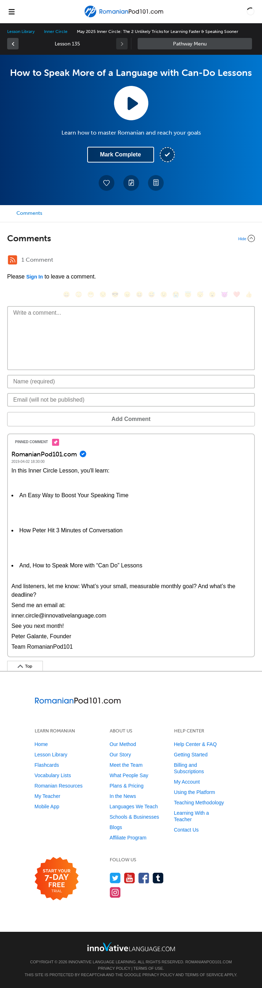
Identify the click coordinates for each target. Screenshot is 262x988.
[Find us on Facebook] (143, 877)
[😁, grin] (91, 294)
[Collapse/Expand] (131, 238)
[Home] (124, 17)
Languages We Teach (134, 806)
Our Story (120, 754)
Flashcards (47, 765)
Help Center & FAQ (195, 744)
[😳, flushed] (79, 294)
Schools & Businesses (134, 817)
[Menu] (11, 11)
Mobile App (47, 806)
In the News (123, 796)
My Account (187, 782)
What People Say (129, 775)
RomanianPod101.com (208, 962)
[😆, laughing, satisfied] (139, 294)
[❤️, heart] (237, 294)
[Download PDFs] (156, 183)
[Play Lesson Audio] (131, 103)
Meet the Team (126, 765)
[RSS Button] (12, 260)
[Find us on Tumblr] (158, 877)
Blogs (116, 827)
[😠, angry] (127, 294)
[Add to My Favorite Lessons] (106, 183)
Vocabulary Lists (53, 775)
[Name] (131, 381)
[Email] (131, 400)
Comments (29, 213)
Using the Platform (194, 792)
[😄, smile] (66, 294)
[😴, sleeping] (200, 294)
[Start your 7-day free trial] (57, 879)
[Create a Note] (131, 183)
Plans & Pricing (127, 786)
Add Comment (131, 419)
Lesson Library (21, 31)
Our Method (123, 744)
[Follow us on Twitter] (115, 877)
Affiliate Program (128, 838)
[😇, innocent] (188, 294)
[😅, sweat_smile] (151, 294)
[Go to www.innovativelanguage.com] (131, 946)
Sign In (34, 277)
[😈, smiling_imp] (224, 294)
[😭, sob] (176, 294)
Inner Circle (55, 31)
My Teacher (47, 796)
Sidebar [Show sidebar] (195, 43)
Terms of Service (204, 975)
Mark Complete (120, 154)
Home (41, 744)
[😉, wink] (164, 294)
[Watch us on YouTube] (129, 877)
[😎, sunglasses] (115, 294)
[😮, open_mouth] (212, 294)
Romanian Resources (59, 786)
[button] (250, 11)
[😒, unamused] (103, 294)
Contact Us (186, 830)
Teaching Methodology (199, 802)
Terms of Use (148, 968)
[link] (13, 43)
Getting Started (191, 754)
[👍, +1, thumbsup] (249, 294)
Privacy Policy (114, 968)
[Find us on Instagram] (115, 892)
